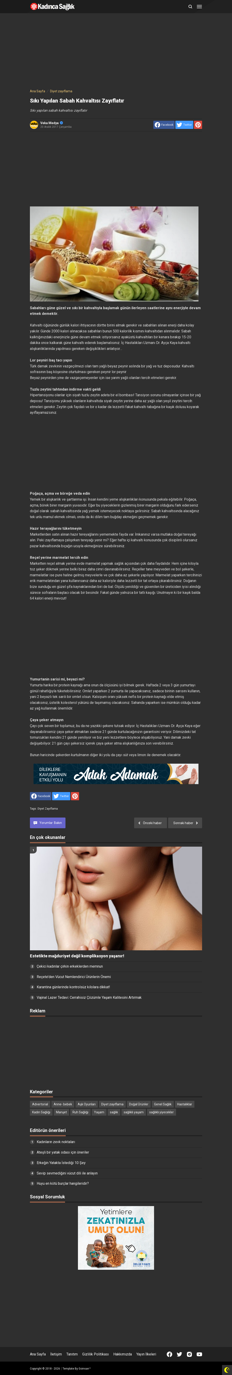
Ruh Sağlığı (80, 1112)
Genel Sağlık (163, 1104)
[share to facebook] (164, 125)
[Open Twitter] (179, 1354)
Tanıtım (72, 1354)
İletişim (56, 1354)
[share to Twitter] (184, 125)
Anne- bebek (63, 1104)
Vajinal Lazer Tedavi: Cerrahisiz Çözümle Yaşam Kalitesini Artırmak (89, 997)
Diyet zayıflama (48, 808)
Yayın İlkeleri (146, 1354)
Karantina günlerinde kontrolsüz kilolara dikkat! (73, 987)
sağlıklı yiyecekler (161, 1112)
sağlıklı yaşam (134, 1112)
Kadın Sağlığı (41, 1112)
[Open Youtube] (199, 1354)
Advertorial (40, 1104)
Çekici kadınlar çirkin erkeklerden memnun (70, 966)
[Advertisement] (116, 52)
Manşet (61, 1112)
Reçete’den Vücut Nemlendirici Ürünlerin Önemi (74, 977)
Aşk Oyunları (87, 1104)
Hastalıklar (184, 1104)
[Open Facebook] (169, 1354)
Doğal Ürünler (138, 1104)
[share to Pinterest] (198, 125)
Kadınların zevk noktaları (56, 1142)
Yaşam (99, 1112)
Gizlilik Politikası (95, 1354)
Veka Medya (51, 123)
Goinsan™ (85, 1368)
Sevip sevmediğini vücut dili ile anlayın (67, 1173)
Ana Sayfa (38, 1354)
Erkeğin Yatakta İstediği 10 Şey (61, 1163)
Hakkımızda (122, 1354)
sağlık (114, 1112)
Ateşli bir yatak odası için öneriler (63, 1152)
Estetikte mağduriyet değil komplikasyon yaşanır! (77, 956)
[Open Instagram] (189, 1354)
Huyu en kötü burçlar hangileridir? (63, 1183)
